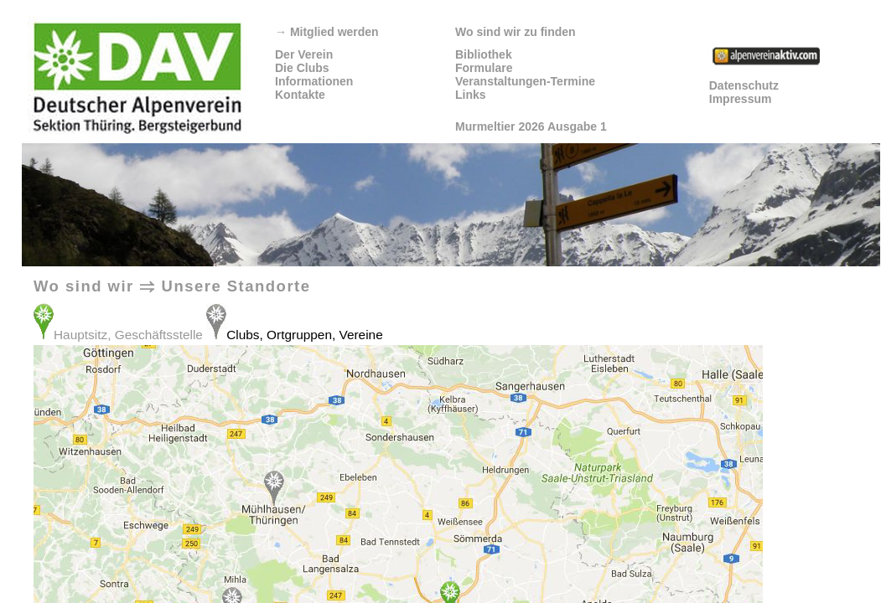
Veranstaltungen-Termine (525, 81)
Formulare (483, 68)
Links (470, 94)
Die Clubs (302, 68)
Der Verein (304, 54)
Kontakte (300, 94)
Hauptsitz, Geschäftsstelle (130, 334)
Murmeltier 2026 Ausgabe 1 (531, 126)
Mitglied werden (327, 32)
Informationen (314, 81)
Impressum (740, 99)
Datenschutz (744, 85)
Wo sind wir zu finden (515, 32)
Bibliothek (483, 54)
